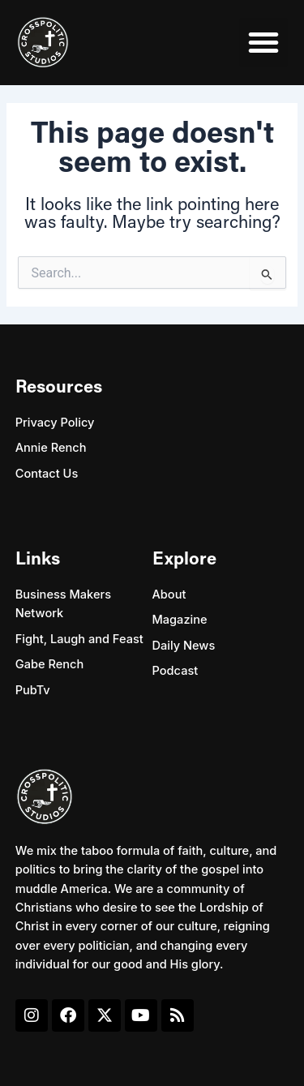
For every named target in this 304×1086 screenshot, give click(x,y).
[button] (263, 42)
